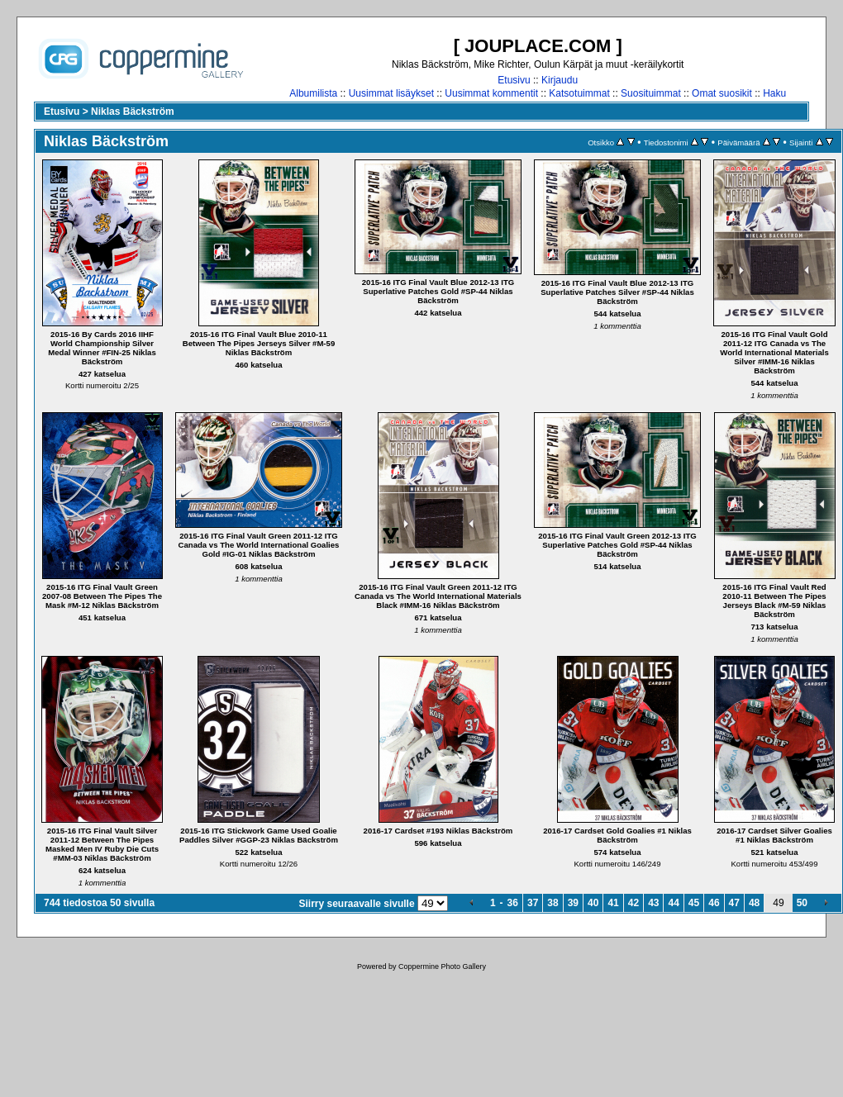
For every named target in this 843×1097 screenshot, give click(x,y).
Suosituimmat (651, 93)
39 (573, 903)
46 (713, 903)
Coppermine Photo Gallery (442, 966)
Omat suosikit (722, 93)
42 (633, 903)
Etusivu (514, 80)
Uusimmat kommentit (491, 93)
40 (593, 903)
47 (734, 903)
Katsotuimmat (579, 93)
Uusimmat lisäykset (391, 93)
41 (612, 903)
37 (532, 903)
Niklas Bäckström (132, 111)
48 (754, 903)
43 (653, 903)
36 (512, 903)
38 (552, 903)
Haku (774, 93)
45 (693, 903)
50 (802, 903)
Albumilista (313, 93)
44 (673, 903)
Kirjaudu (559, 80)
